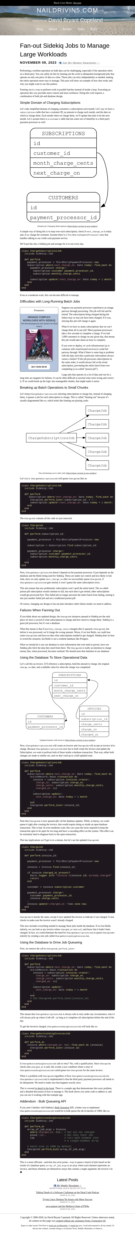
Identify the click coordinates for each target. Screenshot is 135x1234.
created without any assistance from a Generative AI (81, 1220)
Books (67, 29)
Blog (39, 29)
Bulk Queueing (62, 1107)
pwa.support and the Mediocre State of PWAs (67, 1206)
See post (77, 3)
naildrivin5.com (67, 10)
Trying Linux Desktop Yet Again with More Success (67, 1199)
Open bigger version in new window (82, 226)
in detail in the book (44, 1088)
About (52, 29)
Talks (81, 29)
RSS (93, 29)
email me (74, 1225)
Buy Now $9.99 (39, 367)
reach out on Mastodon (58, 1225)
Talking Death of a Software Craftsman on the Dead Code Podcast (67, 1192)
